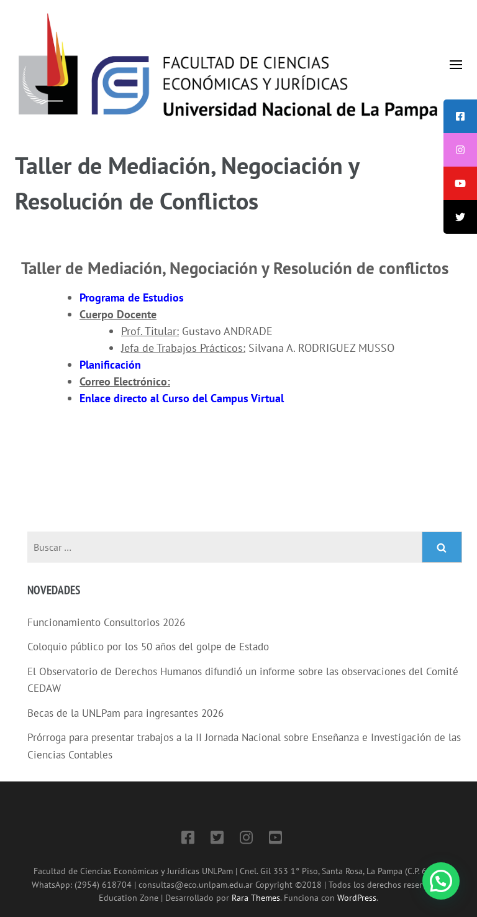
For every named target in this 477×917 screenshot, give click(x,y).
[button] (441, 881)
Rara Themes (256, 897)
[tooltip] (460, 116)
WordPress (356, 897)
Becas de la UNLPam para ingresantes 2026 (125, 713)
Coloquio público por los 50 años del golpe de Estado (148, 646)
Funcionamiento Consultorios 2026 (106, 622)
